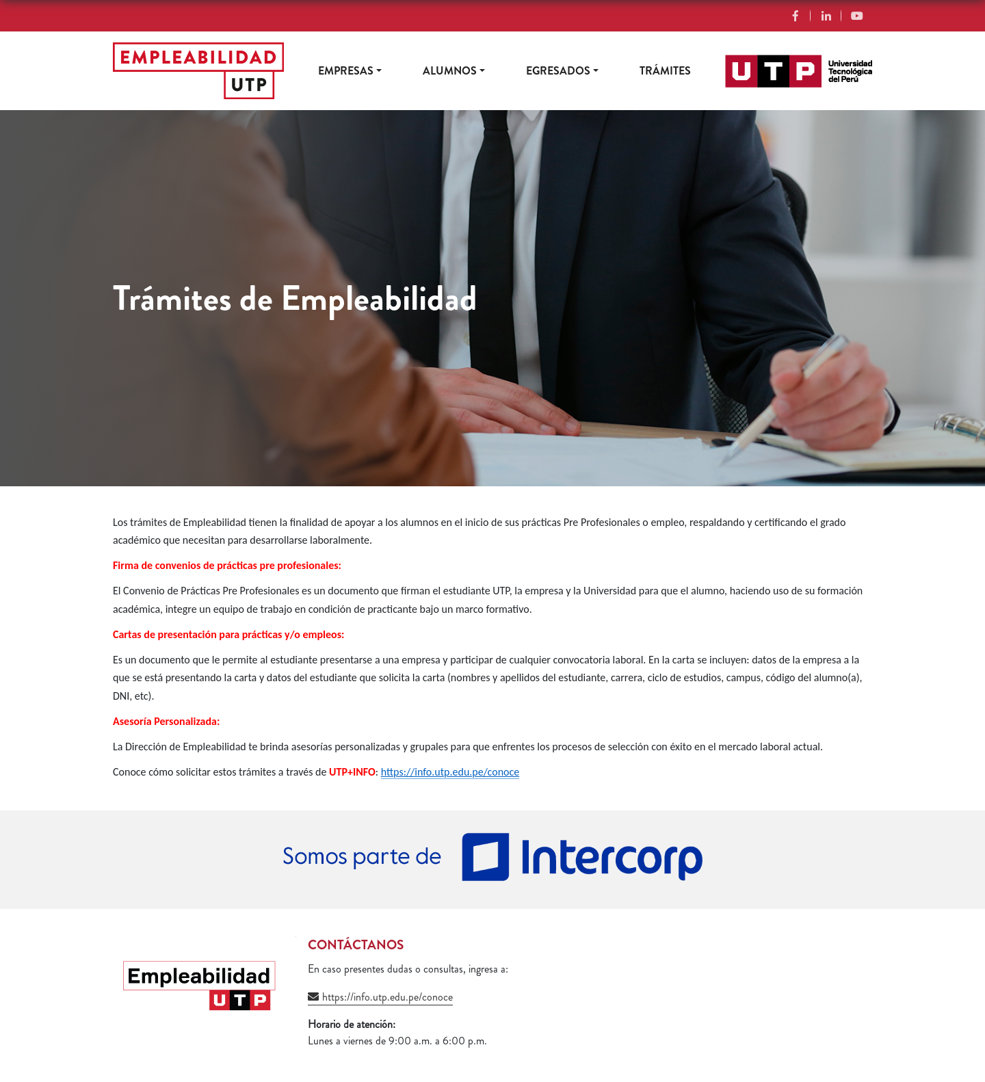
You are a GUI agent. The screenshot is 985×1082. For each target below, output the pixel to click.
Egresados (558, 71)
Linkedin (826, 15)
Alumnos (450, 71)
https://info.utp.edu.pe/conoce (387, 997)
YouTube (856, 15)
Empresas (345, 71)
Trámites (665, 71)
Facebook (795, 15)
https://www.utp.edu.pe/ (777, 62)
